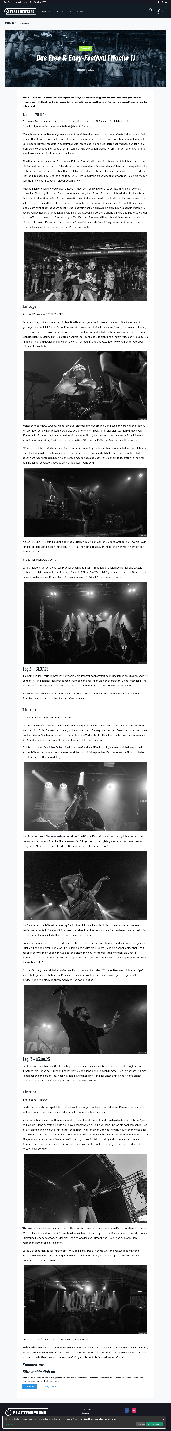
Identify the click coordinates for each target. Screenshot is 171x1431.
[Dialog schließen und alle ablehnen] (164, 1418)
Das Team (8, 2)
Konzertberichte (76, 11)
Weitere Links (85, 1409)
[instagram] (162, 2)
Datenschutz (85, 1413)
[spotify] (166, 2)
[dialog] (84, 1422)
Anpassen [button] (9, 1424)
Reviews (58, 11)
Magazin (43, 11)
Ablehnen (141, 1424)
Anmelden (29, 1386)
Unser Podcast (21, 2)
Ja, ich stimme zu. (154, 1424)
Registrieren (51, 1386)
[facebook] (158, 2)
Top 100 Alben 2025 (38, 2)
